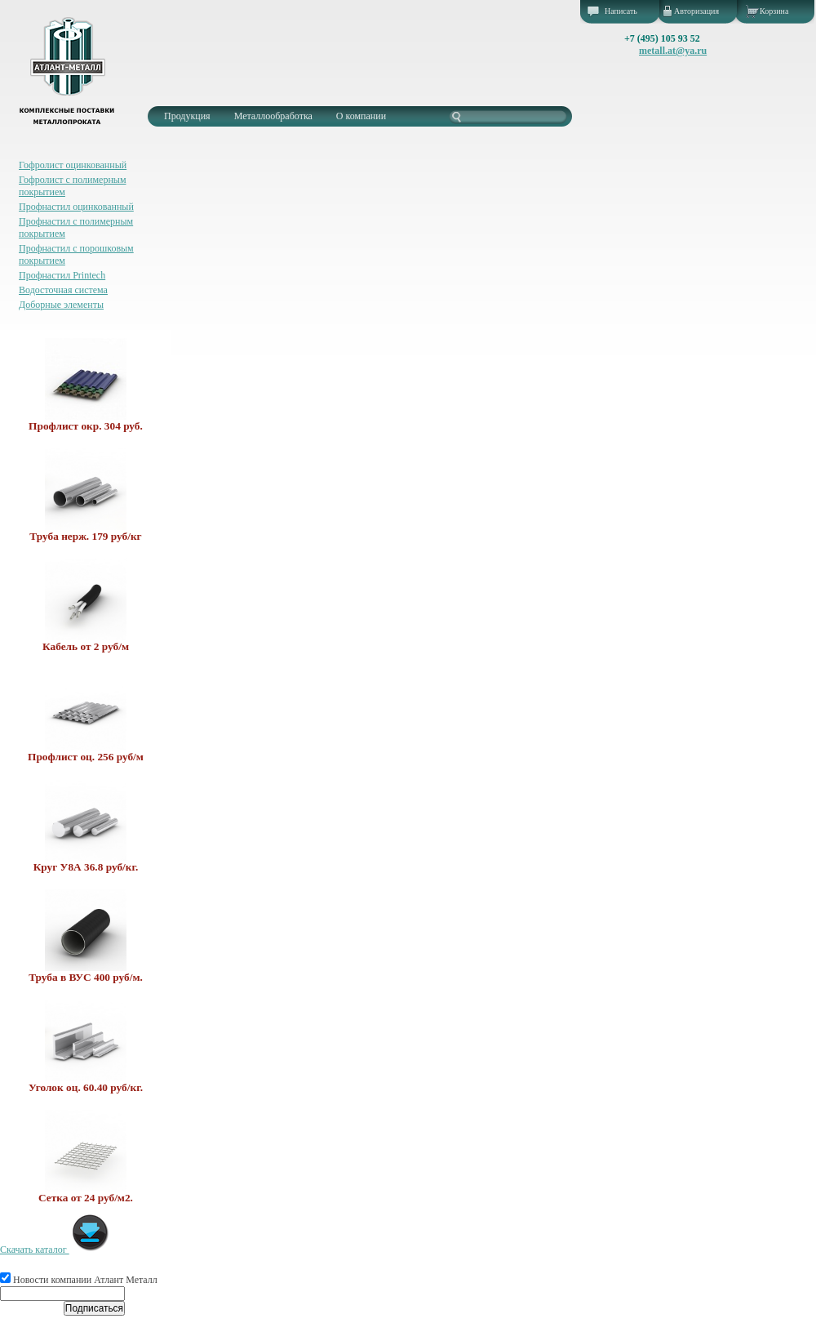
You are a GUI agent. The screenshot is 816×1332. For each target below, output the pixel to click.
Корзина (774, 11)
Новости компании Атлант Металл (78, 1279)
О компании (361, 116)
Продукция (187, 116)
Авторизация (696, 11)
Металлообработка (273, 116)
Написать (621, 11)
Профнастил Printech (62, 275)
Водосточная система (63, 290)
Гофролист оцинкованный (72, 165)
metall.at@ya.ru (673, 50)
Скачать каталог (55, 1249)
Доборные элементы (61, 304)
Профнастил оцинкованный (76, 206)
